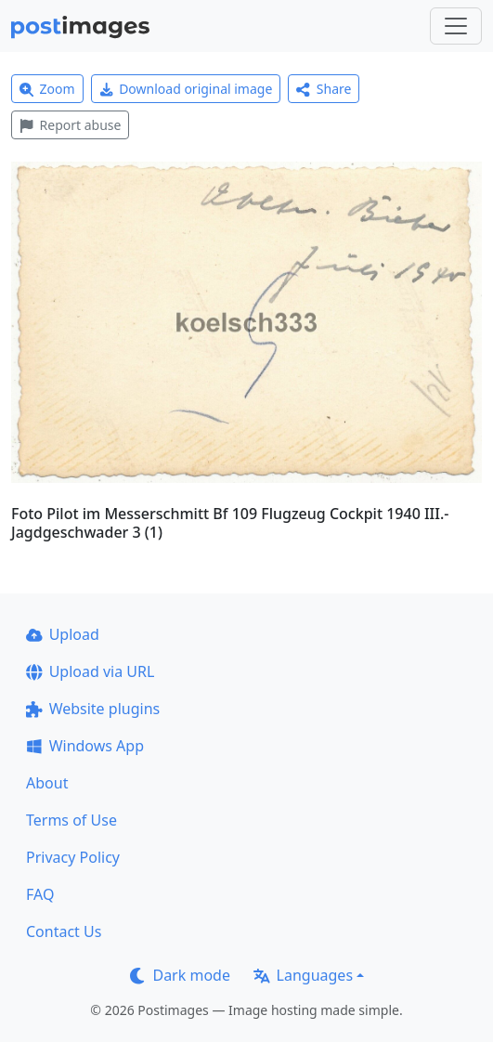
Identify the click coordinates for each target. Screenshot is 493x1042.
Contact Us (63, 931)
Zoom (47, 89)
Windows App (85, 746)
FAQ (40, 894)
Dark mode (180, 975)
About (47, 783)
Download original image (186, 89)
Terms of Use (71, 820)
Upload (62, 634)
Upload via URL (90, 671)
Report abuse (70, 125)
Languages (303, 975)
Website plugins (93, 708)
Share (323, 89)
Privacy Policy (73, 857)
